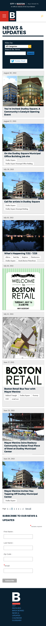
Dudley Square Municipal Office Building (19, 163)
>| (23, 509)
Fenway (35, 395)
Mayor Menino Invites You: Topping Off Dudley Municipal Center (21, 494)
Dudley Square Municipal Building (17, 209)
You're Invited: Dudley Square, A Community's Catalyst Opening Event (22, 112)
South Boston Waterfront (27, 261)
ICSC (7, 399)
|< (7, 509)
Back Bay (16, 257)
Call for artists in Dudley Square (22, 202)
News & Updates (16, 614)
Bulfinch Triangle (11, 395)
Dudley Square (10, 160)
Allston (8, 257)
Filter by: (9, 43)
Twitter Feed (20, 61)
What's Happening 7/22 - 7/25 (20, 253)
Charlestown (35, 257)
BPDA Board (18, 611)
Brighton (25, 257)
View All (28, 509)
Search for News (12, 49)
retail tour (15, 399)
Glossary (16, 620)
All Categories (11, 46)
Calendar (17, 618)
